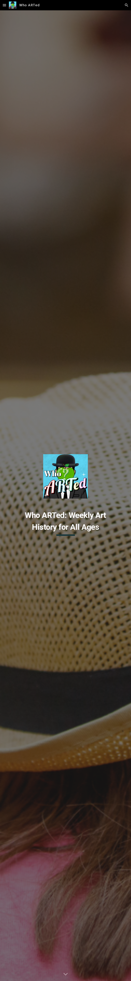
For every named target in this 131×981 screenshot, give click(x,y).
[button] (4, 5)
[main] (65, 522)
